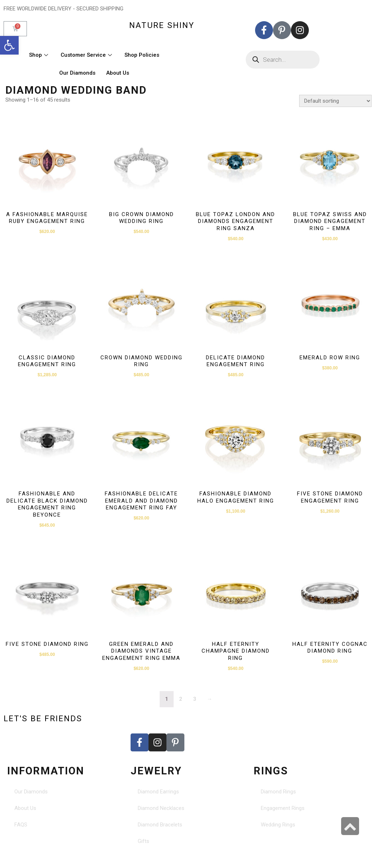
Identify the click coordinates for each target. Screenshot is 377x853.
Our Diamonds (77, 73)
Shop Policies (141, 55)
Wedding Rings (278, 824)
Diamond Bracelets (160, 824)
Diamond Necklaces (161, 808)
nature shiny (161, 25)
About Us (117, 73)
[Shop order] (335, 101)
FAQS (20, 824)
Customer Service (87, 55)
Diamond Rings (278, 791)
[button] (9, 45)
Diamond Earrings (158, 791)
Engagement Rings (283, 808)
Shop (39, 55)
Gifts (143, 841)
